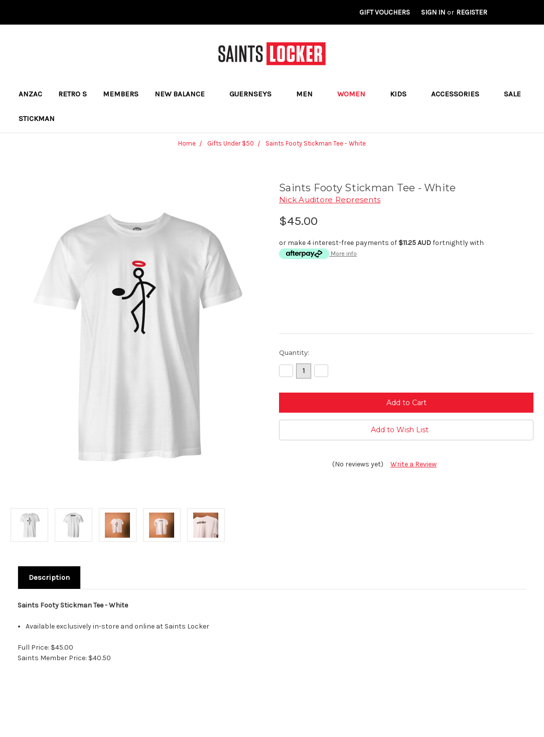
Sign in (433, 12)
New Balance (184, 93)
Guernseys (254, 93)
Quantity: (294, 352)
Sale (512, 93)
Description (49, 577)
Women (355, 93)
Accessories (459, 93)
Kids (402, 93)
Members (121, 93)
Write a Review (413, 464)
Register (471, 12)
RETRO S (72, 93)
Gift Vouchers (384, 12)
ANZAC (30, 93)
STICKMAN (37, 118)
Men (308, 93)
